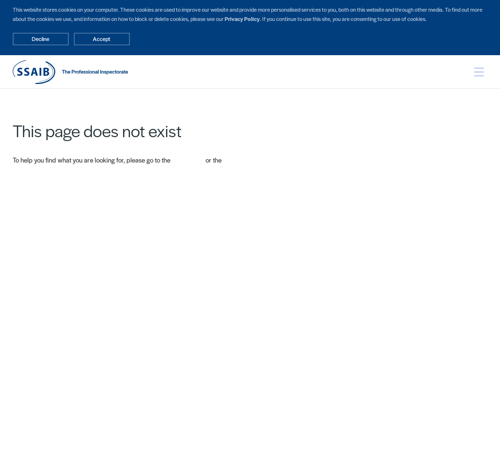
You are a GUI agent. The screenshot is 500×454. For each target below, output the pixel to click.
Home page (188, 160)
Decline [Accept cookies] (40, 38)
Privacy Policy (242, 18)
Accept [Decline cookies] (101, 38)
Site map (235, 160)
